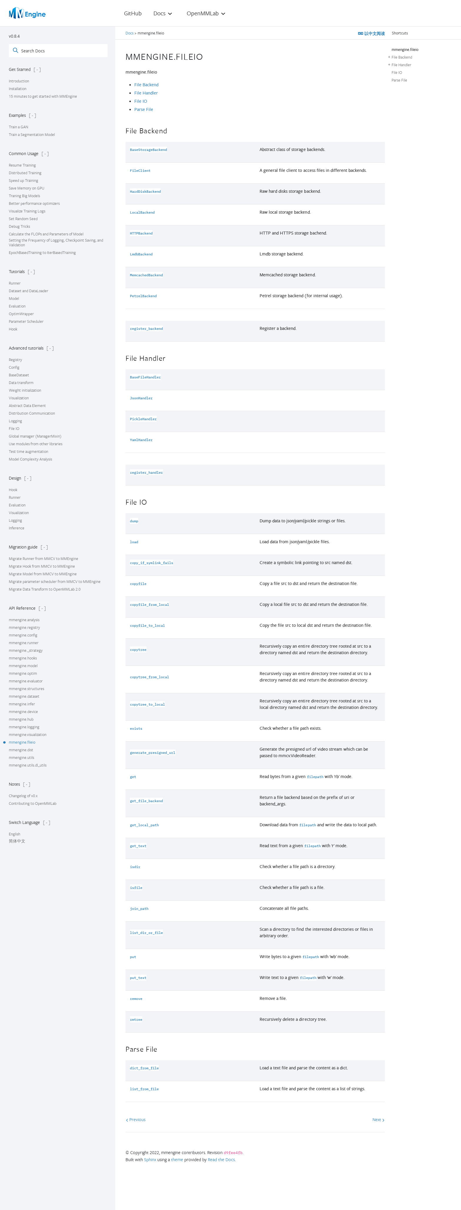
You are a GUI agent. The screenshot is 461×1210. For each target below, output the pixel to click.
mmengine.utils (21, 757)
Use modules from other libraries (35, 443)
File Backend (146, 85)
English (14, 834)
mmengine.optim (23, 673)
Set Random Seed (23, 218)
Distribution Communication (32, 413)
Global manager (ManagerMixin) (35, 436)
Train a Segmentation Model (32, 134)
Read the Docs (221, 1159)
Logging (15, 420)
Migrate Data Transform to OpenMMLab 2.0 (45, 589)
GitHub (133, 13)
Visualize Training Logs (27, 211)
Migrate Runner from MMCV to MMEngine (43, 558)
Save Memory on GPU (26, 188)
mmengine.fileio (22, 742)
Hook (13, 329)
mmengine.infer (22, 704)
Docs (159, 13)
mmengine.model (23, 665)
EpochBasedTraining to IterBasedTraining (42, 252)
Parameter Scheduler (26, 321)
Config (14, 367)
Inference (16, 528)
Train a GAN (18, 126)
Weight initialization (25, 390)
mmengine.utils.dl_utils (27, 765)
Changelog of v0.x (23, 795)
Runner (15, 283)
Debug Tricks (19, 226)
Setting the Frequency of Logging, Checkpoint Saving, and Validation (56, 242)
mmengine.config (23, 635)
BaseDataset (19, 375)
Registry (15, 359)
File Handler (146, 93)
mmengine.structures (26, 688)
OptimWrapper (21, 313)
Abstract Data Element (27, 405)
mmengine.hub (21, 719)
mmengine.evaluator (26, 681)
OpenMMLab (203, 13)
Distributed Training (25, 172)
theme (177, 1159)
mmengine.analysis (24, 619)
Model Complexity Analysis (30, 459)
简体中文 (17, 841)
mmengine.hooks (23, 658)
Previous (136, 1119)
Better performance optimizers (34, 203)
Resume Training (22, 165)
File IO (14, 428)
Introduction (19, 81)
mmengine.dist (21, 749)
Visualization (19, 397)
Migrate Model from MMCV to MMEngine (43, 573)
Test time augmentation (28, 451)
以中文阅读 (374, 33)
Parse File (143, 109)
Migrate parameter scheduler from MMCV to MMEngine (55, 581)
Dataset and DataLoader (28, 290)
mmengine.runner (24, 642)
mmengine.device (23, 711)
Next (379, 1119)
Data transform (21, 382)
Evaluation (17, 306)
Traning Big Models (24, 195)
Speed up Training (23, 180)
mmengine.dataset (24, 696)
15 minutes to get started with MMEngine (43, 96)
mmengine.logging (24, 726)
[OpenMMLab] (28, 13)
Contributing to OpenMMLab (32, 803)
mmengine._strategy (26, 650)
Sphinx (150, 1159)
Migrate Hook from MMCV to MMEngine (42, 566)
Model (14, 298)
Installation (17, 88)
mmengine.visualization (27, 734)
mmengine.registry (24, 627)
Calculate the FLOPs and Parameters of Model (46, 234)
